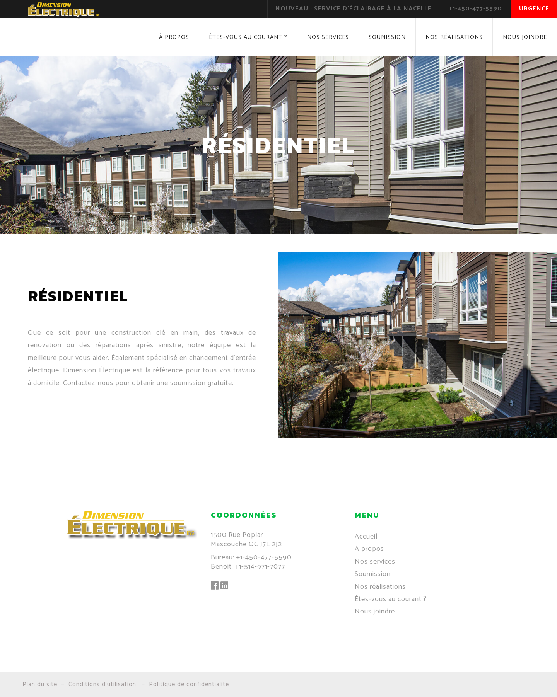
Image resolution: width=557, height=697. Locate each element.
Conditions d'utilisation (102, 684)
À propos (174, 37)
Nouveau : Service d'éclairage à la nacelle (353, 8)
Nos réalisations (454, 37)
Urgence (534, 8)
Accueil (366, 536)
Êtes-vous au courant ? (248, 37)
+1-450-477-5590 (475, 8)
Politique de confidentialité (189, 684)
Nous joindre (525, 37)
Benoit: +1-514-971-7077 (248, 567)
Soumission (387, 37)
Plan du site (39, 684)
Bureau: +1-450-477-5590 (251, 557)
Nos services (328, 37)
